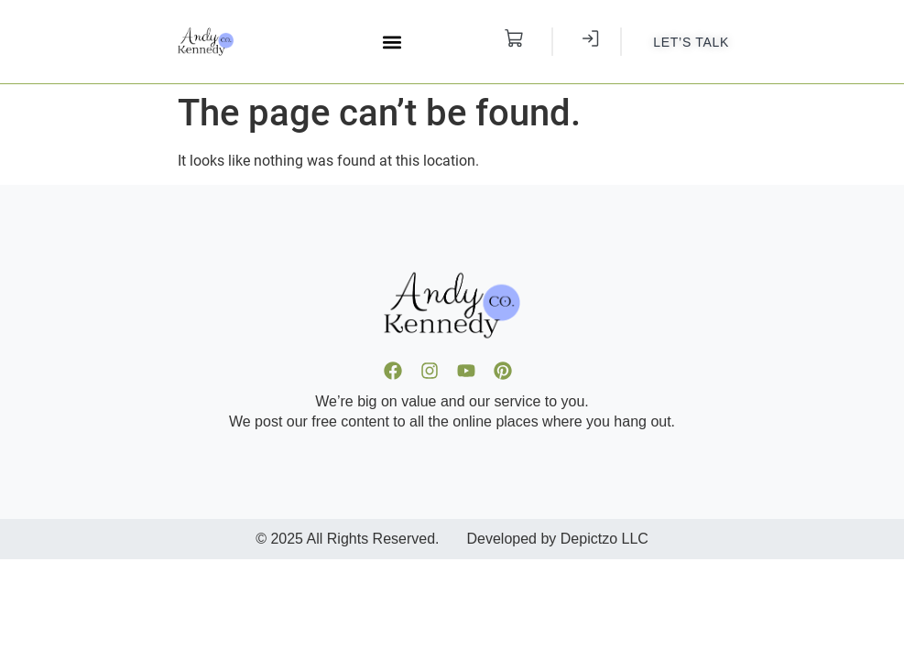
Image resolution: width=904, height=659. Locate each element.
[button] (391, 42)
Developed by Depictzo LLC (557, 538)
